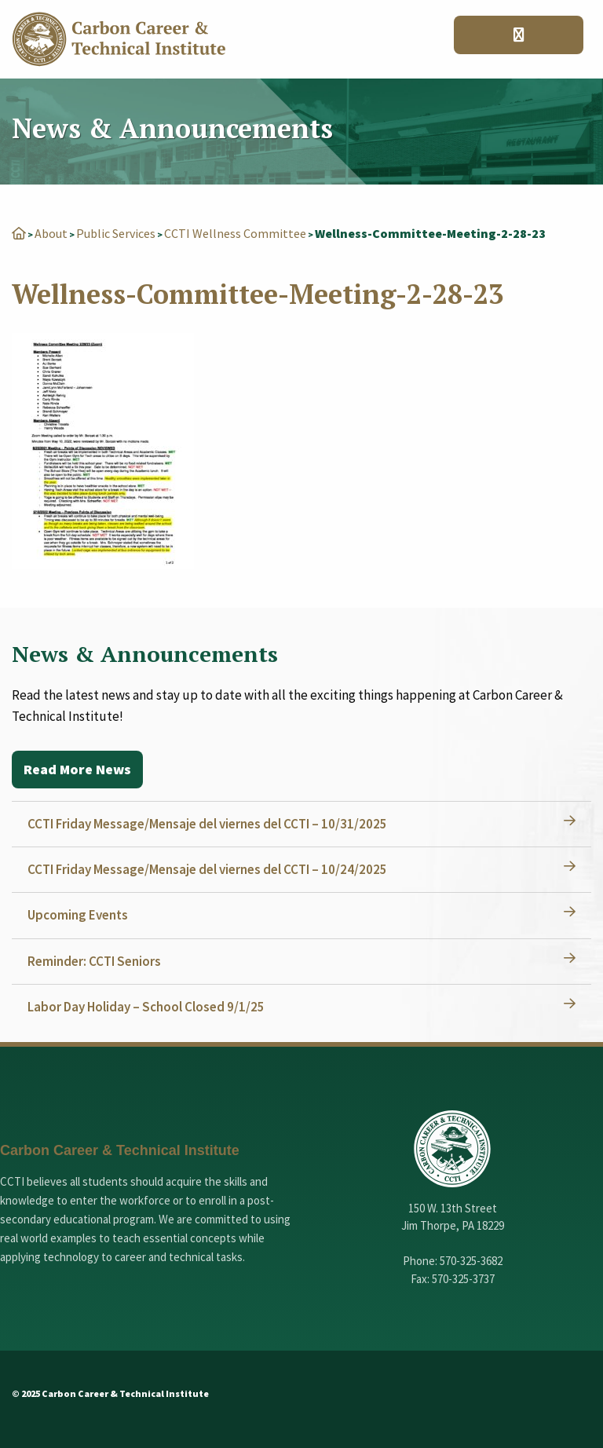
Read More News (77, 769)
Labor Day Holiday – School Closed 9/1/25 (146, 1006)
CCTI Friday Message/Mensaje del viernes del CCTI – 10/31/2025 (207, 823)
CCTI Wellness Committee (235, 233)
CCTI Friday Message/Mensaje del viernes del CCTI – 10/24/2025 (207, 869)
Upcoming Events (77, 914)
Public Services (115, 233)
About (51, 233)
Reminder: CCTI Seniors (94, 961)
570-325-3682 (471, 1260)
